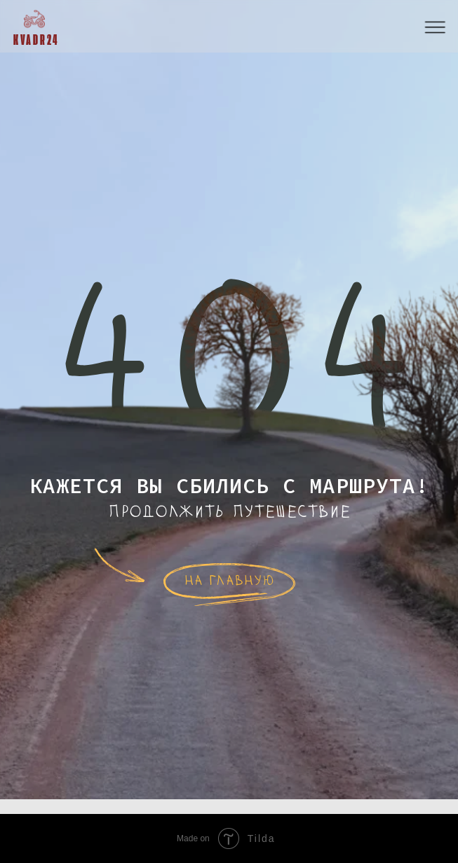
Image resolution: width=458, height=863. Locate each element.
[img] (34, 18)
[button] (435, 27)
